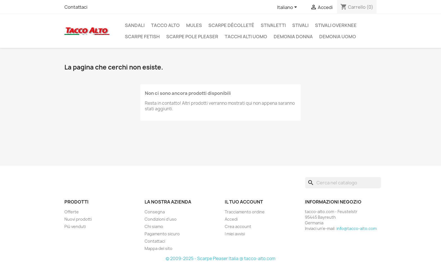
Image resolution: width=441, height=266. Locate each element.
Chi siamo (154, 226)
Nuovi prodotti (78, 219)
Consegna (155, 211)
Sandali (135, 25)
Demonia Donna (293, 36)
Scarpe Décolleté (231, 25)
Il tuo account (244, 202)
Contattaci (75, 7)
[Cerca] (343, 182)
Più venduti (75, 226)
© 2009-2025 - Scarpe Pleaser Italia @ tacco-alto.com (220, 258)
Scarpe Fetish (142, 36)
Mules (194, 25)
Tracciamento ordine (245, 211)
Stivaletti (273, 25)
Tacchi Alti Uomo (246, 36)
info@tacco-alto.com (356, 228)
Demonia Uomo (337, 36)
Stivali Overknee (336, 25)
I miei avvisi (235, 233)
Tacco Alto (165, 25)
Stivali (300, 25)
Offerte (71, 211)
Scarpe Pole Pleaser (192, 36)
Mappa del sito (158, 248)
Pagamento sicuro (162, 233)
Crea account (238, 226)
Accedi (231, 219)
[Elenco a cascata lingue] (288, 7)
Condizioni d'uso (161, 219)
